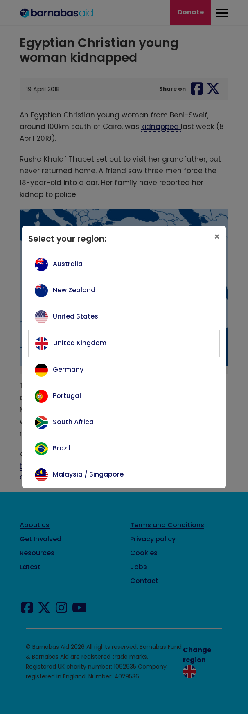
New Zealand (74, 290)
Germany (68, 369)
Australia (68, 264)
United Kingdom (79, 343)
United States (75, 316)
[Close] (216, 237)
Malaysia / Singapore (88, 474)
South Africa (73, 422)
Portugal (67, 395)
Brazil (61, 448)
